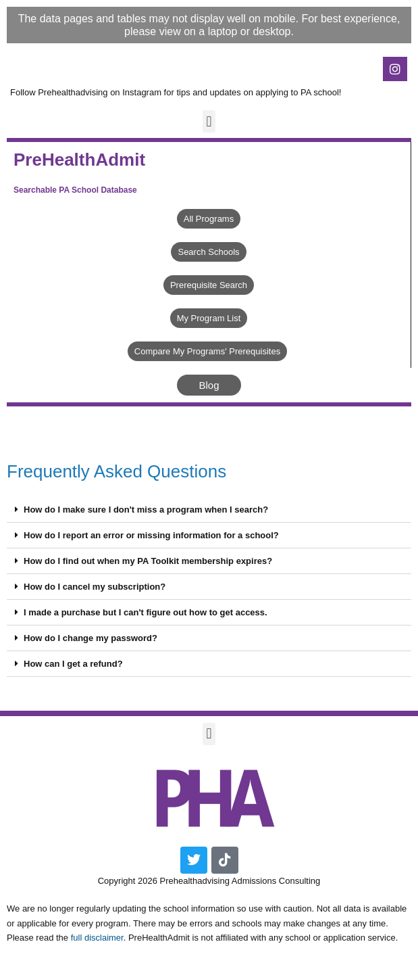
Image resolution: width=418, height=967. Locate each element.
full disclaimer (97, 938)
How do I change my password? (90, 638)
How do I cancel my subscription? (94, 587)
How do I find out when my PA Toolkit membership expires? (148, 561)
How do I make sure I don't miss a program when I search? (146, 509)
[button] (209, 121)
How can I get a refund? (73, 664)
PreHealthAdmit (79, 159)
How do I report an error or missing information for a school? (151, 535)
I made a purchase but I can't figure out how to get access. (145, 612)
